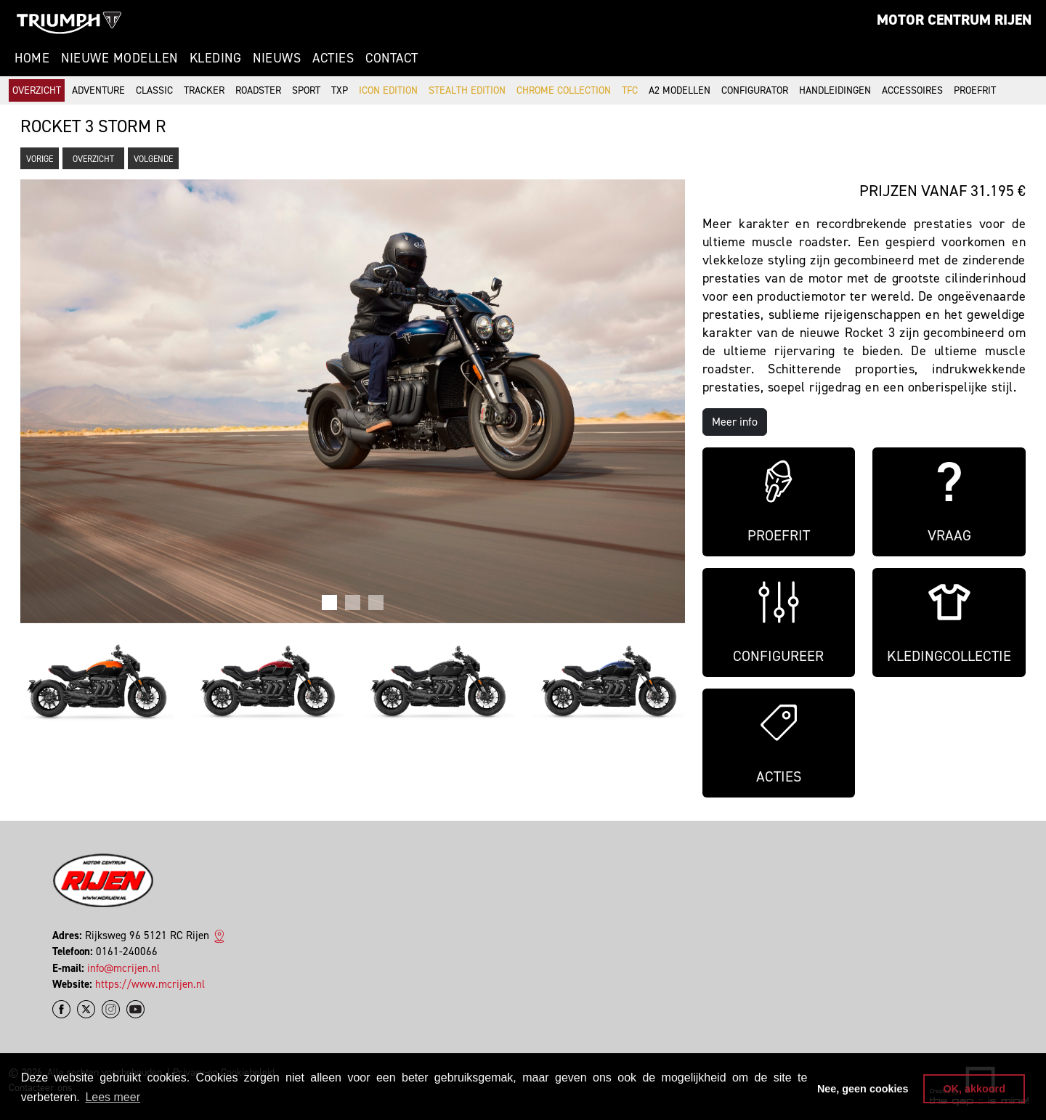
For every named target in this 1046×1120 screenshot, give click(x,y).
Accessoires (912, 90)
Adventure (98, 90)
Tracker (204, 90)
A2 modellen (679, 90)
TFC (630, 90)
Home (32, 58)
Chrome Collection (563, 90)
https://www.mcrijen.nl (150, 984)
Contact (391, 58)
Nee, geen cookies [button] (863, 1089)
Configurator (754, 90)
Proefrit (975, 90)
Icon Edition (388, 90)
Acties (333, 58)
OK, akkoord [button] (974, 1089)
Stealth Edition (467, 90)
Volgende (153, 159)
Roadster (258, 90)
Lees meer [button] (112, 1097)
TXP (339, 90)
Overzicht (36, 90)
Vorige (39, 159)
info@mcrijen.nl (123, 968)
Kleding (216, 58)
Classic (154, 90)
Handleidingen (835, 90)
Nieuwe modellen (119, 58)
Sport (306, 90)
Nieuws (277, 58)
